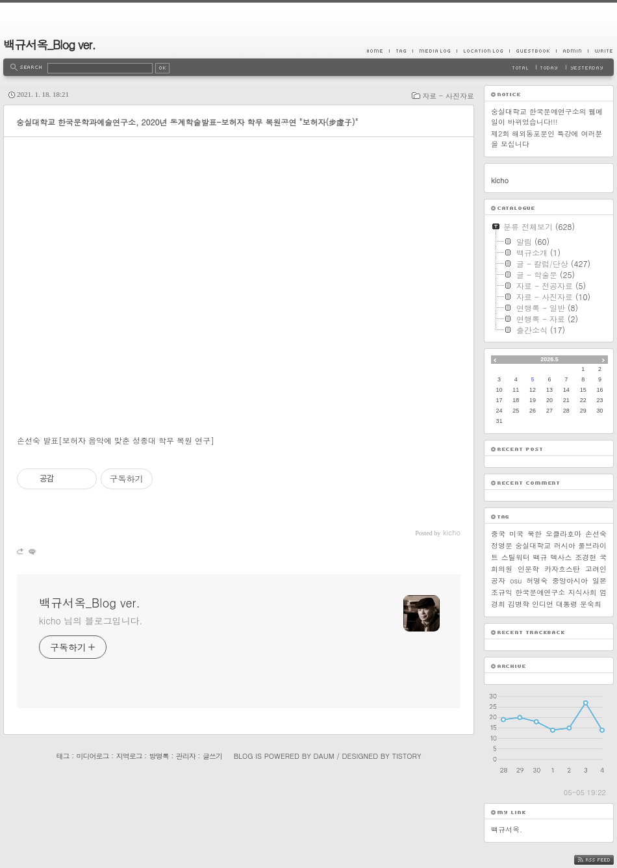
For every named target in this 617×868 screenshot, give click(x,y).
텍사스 (561, 557)
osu (516, 580)
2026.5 (549, 359)
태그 (62, 756)
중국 (498, 534)
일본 (599, 580)
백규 (540, 557)
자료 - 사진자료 (448, 96)
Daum (324, 756)
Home (378, 50)
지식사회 (582, 592)
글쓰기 (212, 756)
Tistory (407, 756)
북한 (534, 534)
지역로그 (129, 756)
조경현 (585, 557)
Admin (572, 50)
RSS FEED (604, 860)
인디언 (542, 604)
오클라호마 (563, 534)
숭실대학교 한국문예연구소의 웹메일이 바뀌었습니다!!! (547, 117)
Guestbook (532, 50)
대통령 (566, 604)
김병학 (518, 604)
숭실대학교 (533, 545)
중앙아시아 (570, 580)
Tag (400, 50)
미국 (516, 534)
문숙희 (590, 604)
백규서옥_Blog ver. (49, 44)
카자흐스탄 (562, 569)
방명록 (159, 756)
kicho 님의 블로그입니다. (90, 620)
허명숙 (537, 580)
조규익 (501, 592)
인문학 (528, 569)
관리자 (185, 756)
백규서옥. (506, 829)
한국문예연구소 (540, 592)
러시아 (564, 545)
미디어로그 (93, 756)
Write (601, 50)
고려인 (596, 569)
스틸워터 (515, 557)
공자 (498, 580)
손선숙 (596, 534)
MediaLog (434, 50)
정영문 (501, 545)
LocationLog (483, 50)
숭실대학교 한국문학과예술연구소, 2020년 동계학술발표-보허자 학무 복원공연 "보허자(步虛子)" (187, 121)
